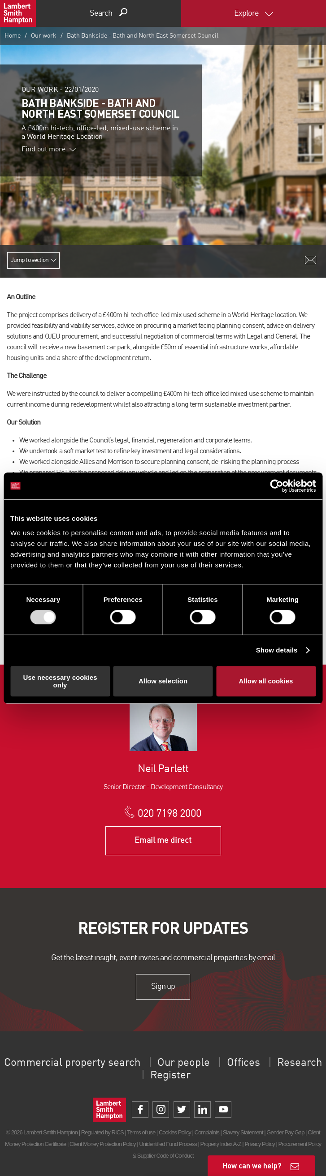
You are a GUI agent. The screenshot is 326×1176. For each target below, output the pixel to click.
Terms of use (141, 1132)
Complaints (206, 1132)
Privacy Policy (259, 1144)
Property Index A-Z (220, 1144)
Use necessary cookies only (60, 681)
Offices (243, 1063)
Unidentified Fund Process (167, 1144)
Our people (183, 1063)
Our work (44, 36)
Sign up (163, 987)
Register (170, 1075)
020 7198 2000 (170, 814)
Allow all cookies (266, 681)
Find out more (49, 149)
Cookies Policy (175, 1132)
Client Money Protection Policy (103, 1144)
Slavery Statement (243, 1132)
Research (299, 1063)
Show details (277, 650)
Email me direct (163, 841)
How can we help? (252, 1165)
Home (12, 36)
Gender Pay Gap (285, 1132)
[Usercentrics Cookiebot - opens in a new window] (276, 486)
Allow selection (163, 681)
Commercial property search (72, 1063)
